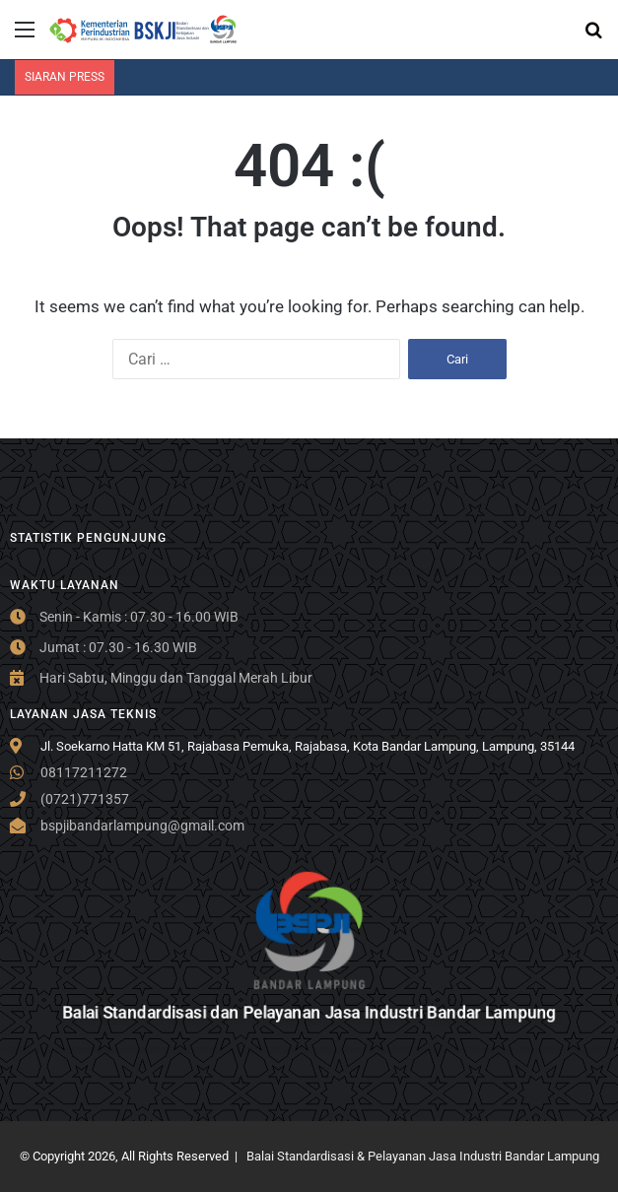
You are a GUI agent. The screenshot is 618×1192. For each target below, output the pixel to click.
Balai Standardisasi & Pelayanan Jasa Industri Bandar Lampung (422, 1156)
